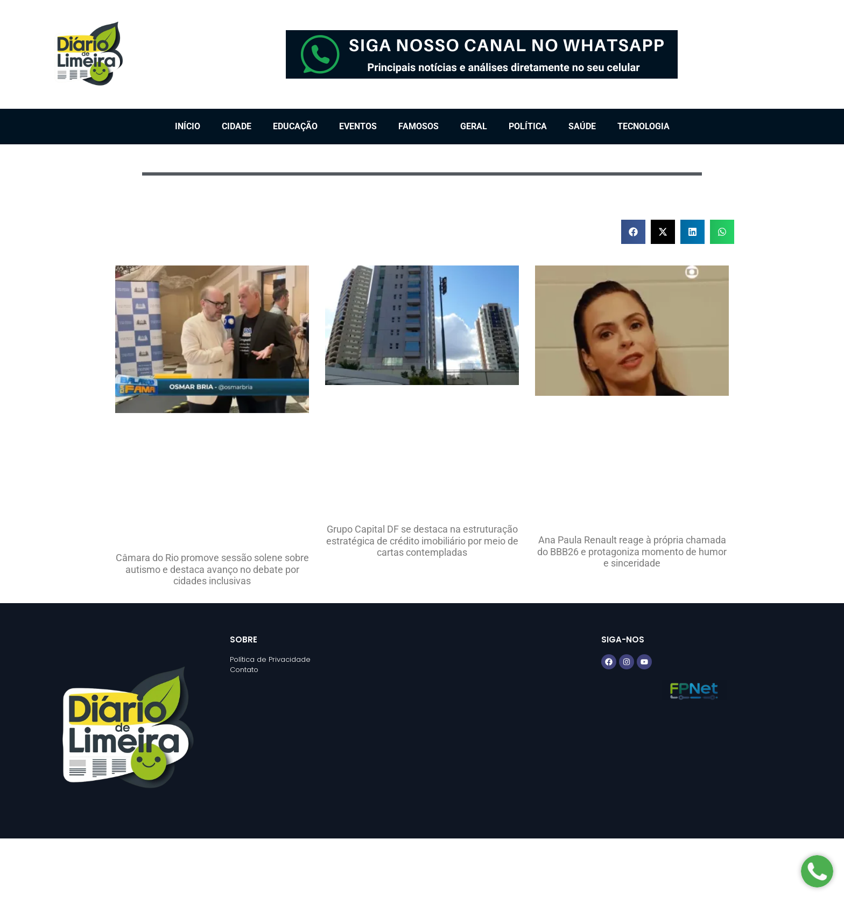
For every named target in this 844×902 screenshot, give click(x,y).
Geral (473, 126)
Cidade (236, 126)
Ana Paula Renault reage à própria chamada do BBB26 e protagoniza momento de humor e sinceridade (632, 551)
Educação (295, 126)
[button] (633, 232)
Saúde (582, 126)
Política (528, 126)
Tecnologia (643, 126)
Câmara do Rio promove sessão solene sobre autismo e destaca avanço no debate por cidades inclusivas (212, 569)
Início (187, 126)
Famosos (418, 126)
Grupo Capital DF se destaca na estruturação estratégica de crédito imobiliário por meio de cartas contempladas (422, 540)
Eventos (358, 126)
